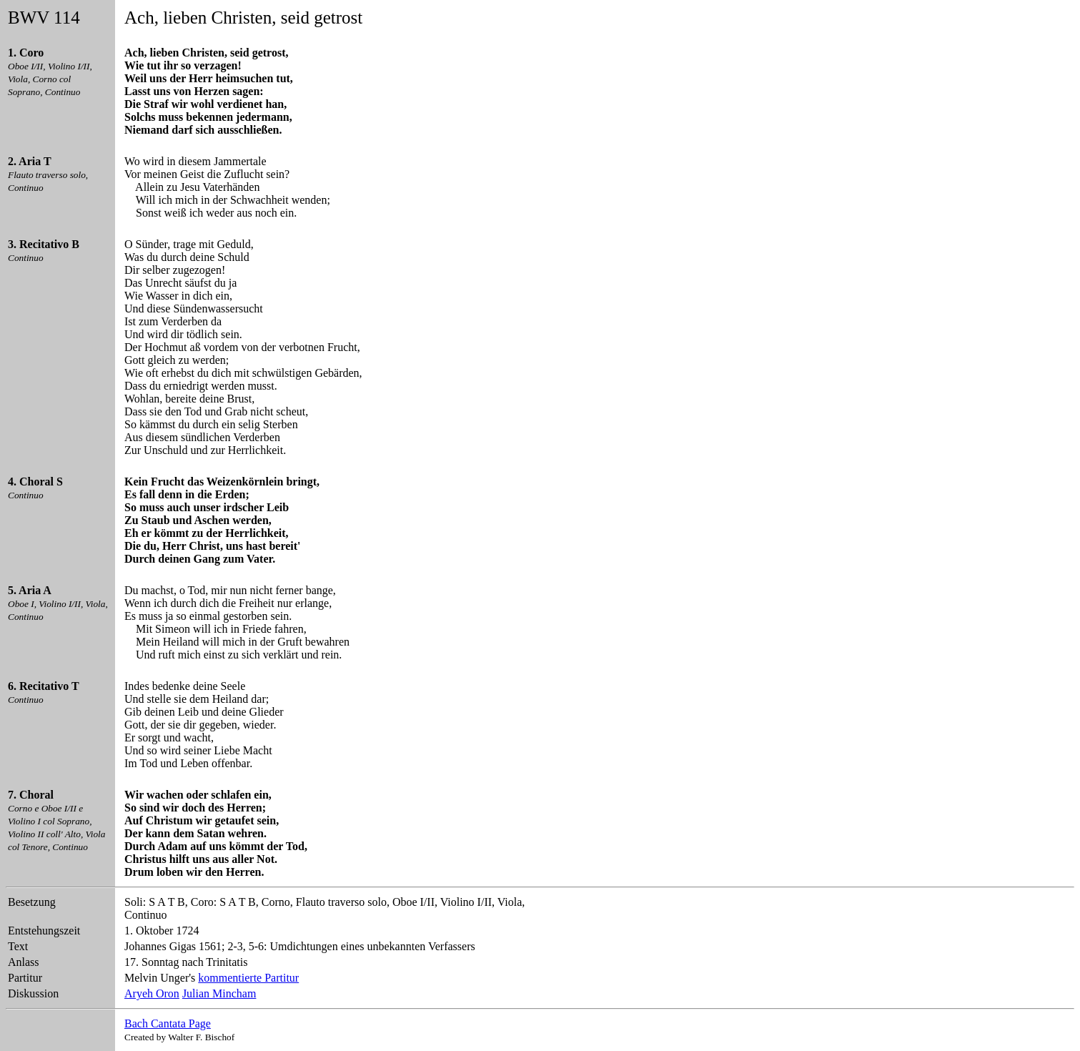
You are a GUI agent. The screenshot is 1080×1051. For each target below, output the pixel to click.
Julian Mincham (219, 993)
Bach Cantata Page (167, 1023)
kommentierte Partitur (248, 978)
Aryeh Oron (151, 993)
